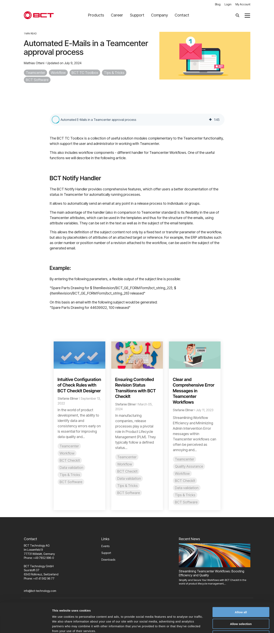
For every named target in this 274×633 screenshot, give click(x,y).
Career (118, 15)
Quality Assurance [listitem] (189, 466)
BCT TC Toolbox (85, 73)
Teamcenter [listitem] (69, 446)
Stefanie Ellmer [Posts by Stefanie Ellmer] (68, 398)
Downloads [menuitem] (108, 559)
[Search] (237, 15)
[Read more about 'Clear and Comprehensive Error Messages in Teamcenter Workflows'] (195, 355)
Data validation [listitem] (71, 467)
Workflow (58, 73)
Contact (182, 15)
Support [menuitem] (106, 552)
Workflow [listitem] (67, 453)
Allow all (241, 584)
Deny (241, 607)
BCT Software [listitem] (71, 482)
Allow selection (241, 596)
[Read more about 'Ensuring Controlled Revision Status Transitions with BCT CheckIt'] (137, 355)
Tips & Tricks (114, 73)
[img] (210, 119)
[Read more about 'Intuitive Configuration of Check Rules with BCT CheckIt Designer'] (79, 355)
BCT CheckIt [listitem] (70, 460)
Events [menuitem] (105, 546)
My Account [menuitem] (242, 4)
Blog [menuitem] (218, 4)
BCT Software (37, 80)
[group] (137, 120)
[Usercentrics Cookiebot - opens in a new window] (25, 625)
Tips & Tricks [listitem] (70, 475)
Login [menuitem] (228, 4)
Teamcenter (35, 73)
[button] (247, 15)
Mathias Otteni (34, 63)
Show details (208, 625)
